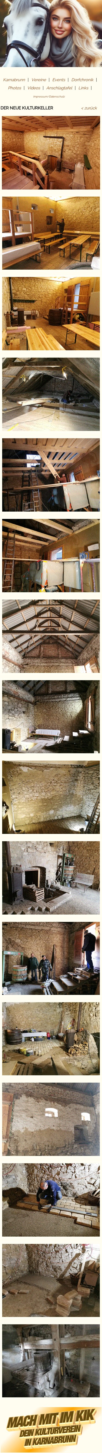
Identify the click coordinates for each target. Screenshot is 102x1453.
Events (58, 79)
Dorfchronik (82, 79)
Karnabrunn (14, 79)
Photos (14, 88)
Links (83, 88)
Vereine (38, 79)
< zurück (89, 108)
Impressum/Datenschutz (49, 96)
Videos (33, 88)
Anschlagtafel (59, 88)
